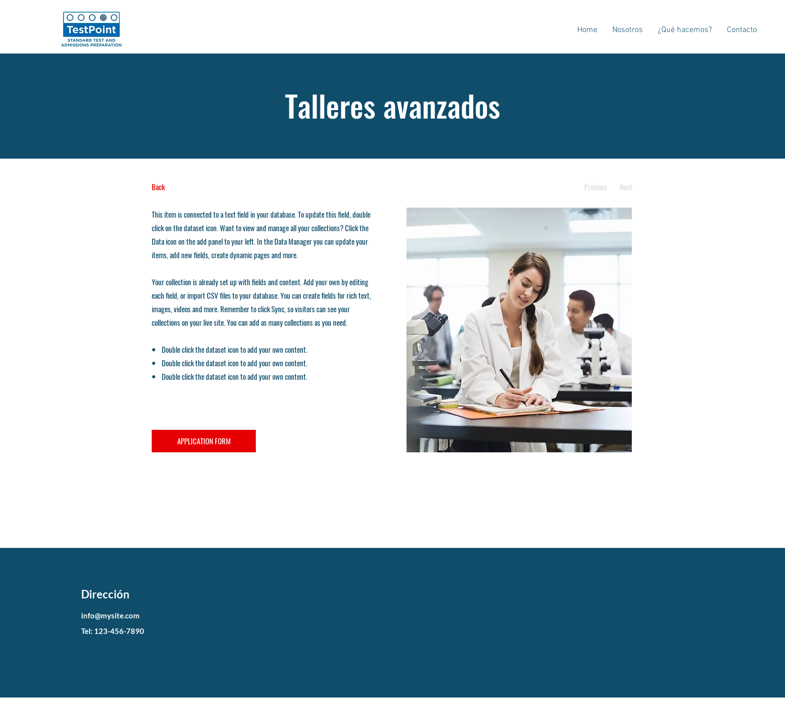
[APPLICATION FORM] (204, 441)
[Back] (189, 187)
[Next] (626, 187)
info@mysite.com (110, 615)
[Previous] (595, 187)
